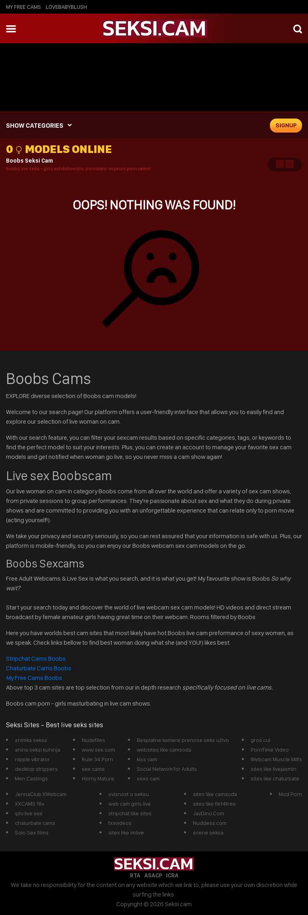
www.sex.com (98, 749)
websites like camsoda (164, 749)
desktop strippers (36, 769)
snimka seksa (31, 740)
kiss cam (147, 759)
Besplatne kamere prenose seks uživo (183, 740)
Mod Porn (290, 794)
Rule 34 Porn (97, 759)
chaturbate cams (35, 823)
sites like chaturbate (275, 778)
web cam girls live (129, 803)
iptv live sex (29, 813)
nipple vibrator (32, 759)
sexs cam (148, 778)
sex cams (93, 769)
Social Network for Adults (167, 769)
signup (286, 125)
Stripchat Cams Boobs (36, 658)
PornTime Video (270, 749)
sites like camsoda (215, 794)
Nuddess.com (210, 823)
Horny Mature (98, 778)
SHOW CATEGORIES (34, 125)
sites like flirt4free (214, 803)
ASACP (153, 875)
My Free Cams (23, 7)
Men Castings (31, 778)
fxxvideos (120, 823)
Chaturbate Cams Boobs (38, 668)
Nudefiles (93, 740)
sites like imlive (126, 832)
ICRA (172, 875)
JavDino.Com (208, 813)
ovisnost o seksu (128, 794)
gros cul (260, 740)
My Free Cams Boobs (34, 678)
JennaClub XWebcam (41, 794)
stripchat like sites (130, 813)
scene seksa (208, 832)
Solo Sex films (32, 832)
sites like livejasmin (273, 769)
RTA (135, 875)
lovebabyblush (66, 7)
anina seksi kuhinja (37, 749)
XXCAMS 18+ (30, 803)
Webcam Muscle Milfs (276, 759)
